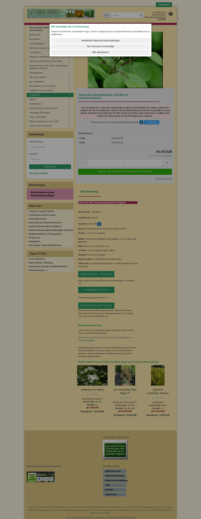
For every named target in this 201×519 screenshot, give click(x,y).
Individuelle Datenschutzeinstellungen (100, 40)
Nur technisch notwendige (100, 46)
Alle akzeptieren (100, 52)
